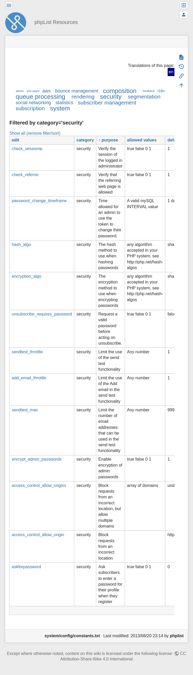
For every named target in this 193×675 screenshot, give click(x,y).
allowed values (142, 140)
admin (20, 90)
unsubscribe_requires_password (42, 314)
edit (15, 140)
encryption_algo (26, 276)
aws (46, 91)
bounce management (76, 91)
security (111, 96)
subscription (30, 108)
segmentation (144, 97)
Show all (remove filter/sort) (34, 133)
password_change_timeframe (39, 201)
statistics (64, 102)
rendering (82, 97)
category (85, 140)
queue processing (40, 96)
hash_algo (21, 244)
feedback (149, 90)
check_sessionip (27, 148)
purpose (110, 140)
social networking (33, 102)
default (174, 140)
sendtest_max (25, 410)
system (60, 108)
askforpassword (26, 567)
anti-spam (33, 90)
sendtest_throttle (27, 352)
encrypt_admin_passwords (36, 459)
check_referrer (25, 174)
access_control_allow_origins (39, 485)
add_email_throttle (29, 378)
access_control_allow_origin (38, 534)
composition (120, 90)
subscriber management (107, 103)
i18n (160, 91)
